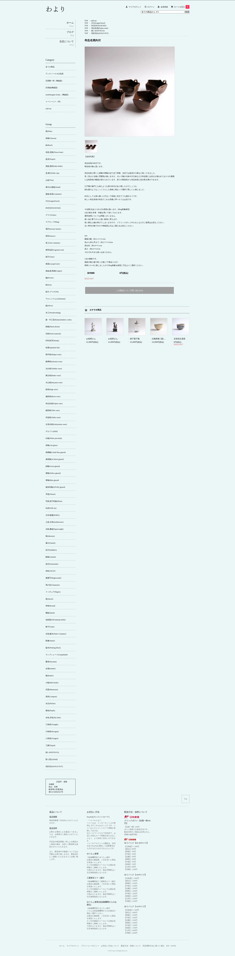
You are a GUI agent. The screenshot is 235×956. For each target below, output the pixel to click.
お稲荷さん (91, 339)
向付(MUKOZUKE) (98, 26)
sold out (94, 21)
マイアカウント (135, 7)
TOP (86, 21)
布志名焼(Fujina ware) (99, 28)
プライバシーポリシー (90, 946)
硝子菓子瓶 (135, 339)
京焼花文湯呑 (179, 339)
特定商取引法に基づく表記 (153, 946)
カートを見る (181, 7)
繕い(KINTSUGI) (98, 31)
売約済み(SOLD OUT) (100, 33)
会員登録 (164, 7)
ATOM (173, 946)
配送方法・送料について (131, 946)
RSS (167, 946)
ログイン (151, 7)
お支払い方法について (110, 946)
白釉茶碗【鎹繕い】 (160, 339)
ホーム (62, 946)
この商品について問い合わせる (129, 290)
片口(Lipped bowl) (98, 23)
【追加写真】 (90, 157)
